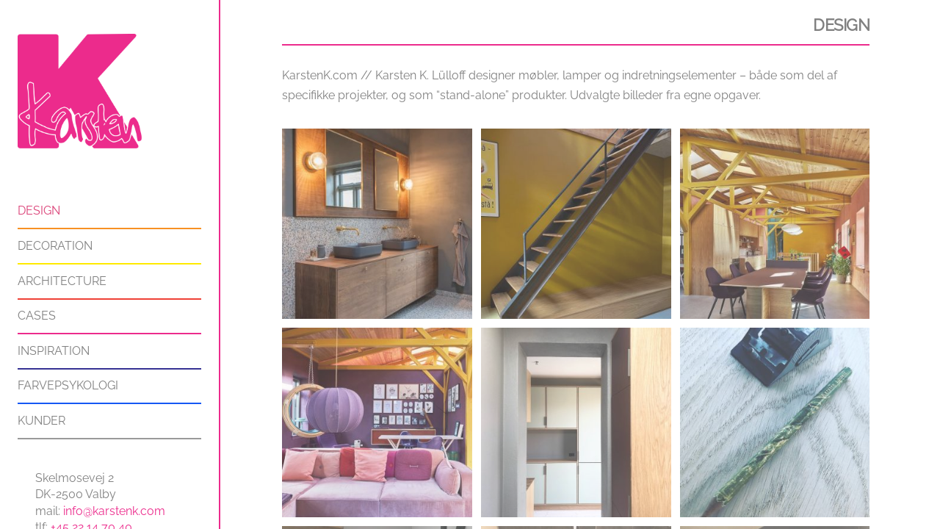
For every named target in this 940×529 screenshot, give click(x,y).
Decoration (55, 246)
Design (39, 210)
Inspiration (54, 351)
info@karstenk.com (114, 511)
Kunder (41, 421)
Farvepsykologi (68, 385)
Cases (37, 316)
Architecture (62, 281)
